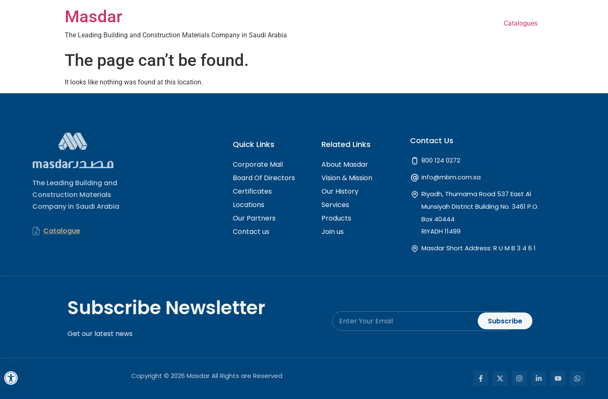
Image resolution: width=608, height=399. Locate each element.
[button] (11, 378)
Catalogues (520, 23)
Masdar (93, 16)
